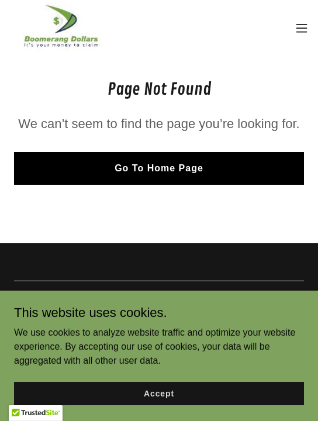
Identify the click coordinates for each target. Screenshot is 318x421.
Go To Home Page (159, 168)
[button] (301, 28)
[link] (61, 28)
